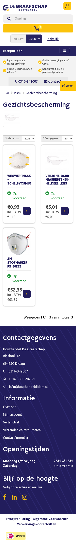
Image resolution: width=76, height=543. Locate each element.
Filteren (68, 86)
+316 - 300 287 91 (22, 379)
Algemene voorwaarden (51, 519)
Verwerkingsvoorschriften (36, 524)
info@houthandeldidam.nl (28, 387)
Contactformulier (15, 437)
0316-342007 (26, 81)
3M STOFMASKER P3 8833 (17, 263)
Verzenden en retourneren (22, 430)
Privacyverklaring (17, 519)
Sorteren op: (12, 138)
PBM (17, 93)
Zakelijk (53, 39)
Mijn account (12, 414)
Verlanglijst (11, 422)
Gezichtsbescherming (41, 93)
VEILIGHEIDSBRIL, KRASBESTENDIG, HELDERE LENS (58, 180)
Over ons (9, 407)
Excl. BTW (34, 39)
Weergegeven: (51, 138)
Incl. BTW (18, 39)
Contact (52, 81)
